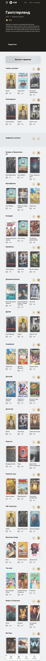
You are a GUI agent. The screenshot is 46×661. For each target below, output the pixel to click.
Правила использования (11, 648)
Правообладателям (10, 640)
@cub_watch (35, 651)
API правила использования (21, 641)
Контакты (8, 638)
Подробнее (12, 44)
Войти (30, 2)
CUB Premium (33, 640)
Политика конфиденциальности (25, 648)
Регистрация (37, 2)
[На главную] (13, 2)
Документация (21, 638)
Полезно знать (33, 638)
